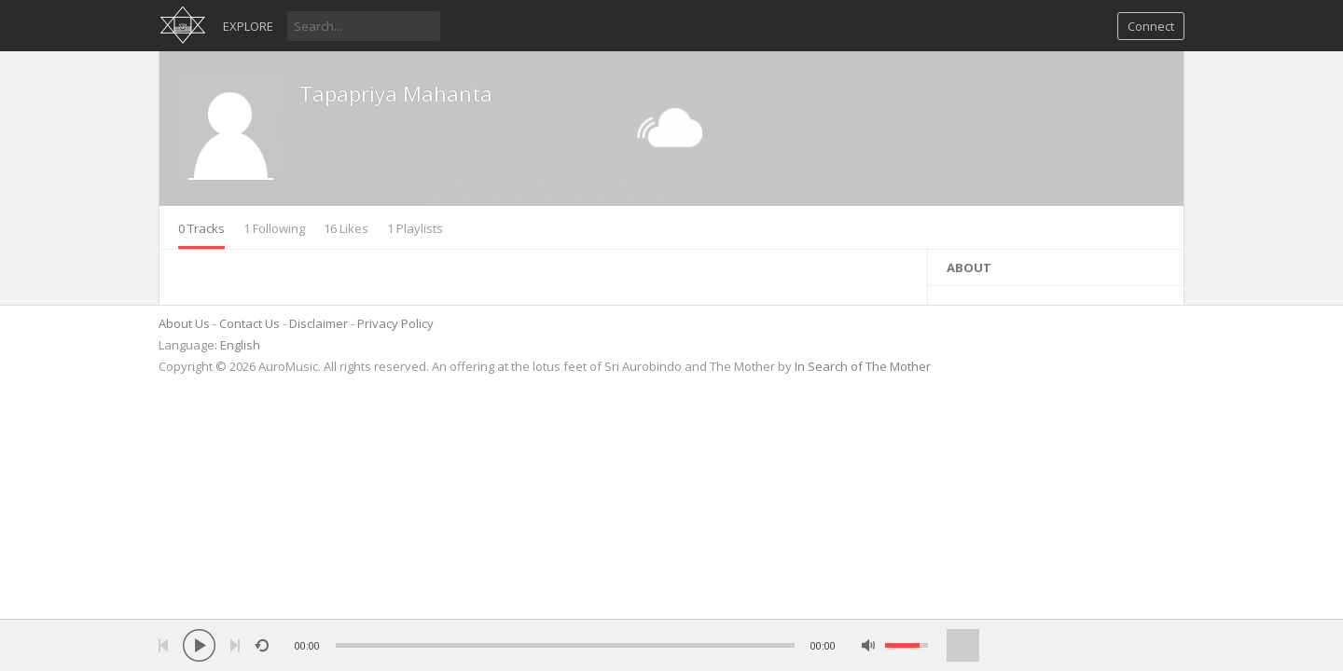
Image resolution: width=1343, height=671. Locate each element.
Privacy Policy (395, 323)
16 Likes (346, 228)
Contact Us (249, 323)
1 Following (274, 228)
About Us (184, 323)
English (240, 344)
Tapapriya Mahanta (395, 93)
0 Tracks (201, 228)
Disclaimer (318, 323)
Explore (248, 26)
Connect (1151, 26)
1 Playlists (415, 228)
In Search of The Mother (863, 366)
